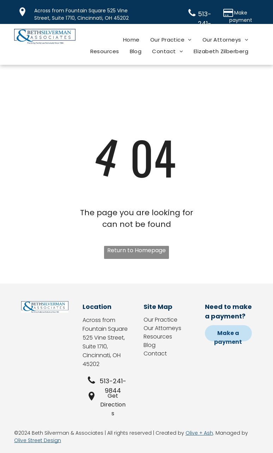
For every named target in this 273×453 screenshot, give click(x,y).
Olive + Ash (199, 432)
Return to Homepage (136, 250)
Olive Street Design (37, 440)
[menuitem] (131, 39)
